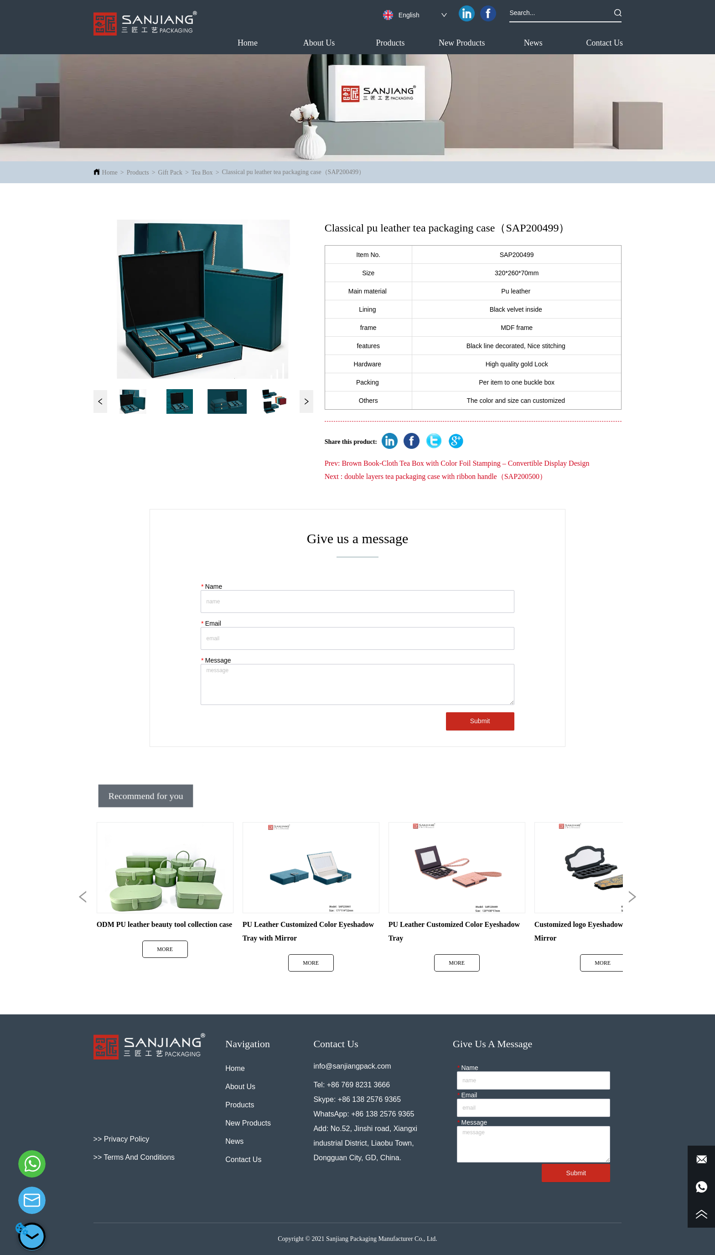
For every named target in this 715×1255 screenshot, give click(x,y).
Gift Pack (170, 172)
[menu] (426, 42)
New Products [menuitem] (462, 42)
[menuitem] (390, 42)
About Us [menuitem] (319, 42)
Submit (480, 721)
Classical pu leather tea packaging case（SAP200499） (293, 172)
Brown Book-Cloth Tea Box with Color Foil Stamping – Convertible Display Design (465, 463)
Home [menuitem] (248, 42)
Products (138, 172)
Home (110, 172)
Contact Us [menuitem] (604, 42)
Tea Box (202, 172)
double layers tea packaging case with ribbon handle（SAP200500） (445, 476)
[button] (390, 43)
